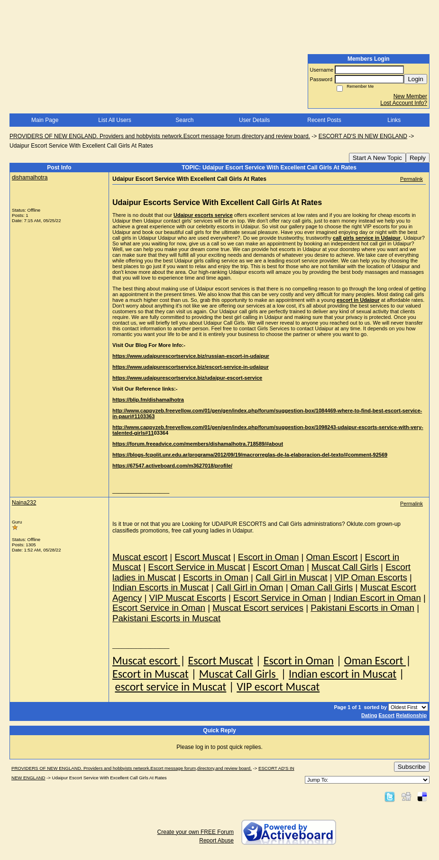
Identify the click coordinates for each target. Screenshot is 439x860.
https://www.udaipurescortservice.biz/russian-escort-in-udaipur (190, 356)
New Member (410, 96)
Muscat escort (146, 660)
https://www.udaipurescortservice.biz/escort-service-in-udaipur (190, 367)
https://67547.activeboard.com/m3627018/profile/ (172, 465)
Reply (418, 157)
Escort (387, 715)
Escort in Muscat (150, 674)
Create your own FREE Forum (195, 832)
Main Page (44, 120)
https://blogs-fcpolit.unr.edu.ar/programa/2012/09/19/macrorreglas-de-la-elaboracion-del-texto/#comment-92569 (249, 455)
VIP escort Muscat (278, 686)
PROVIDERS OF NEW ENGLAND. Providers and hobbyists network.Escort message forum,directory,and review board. (159, 136)
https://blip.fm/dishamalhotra (148, 399)
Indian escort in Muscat (342, 674)
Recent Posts (324, 120)
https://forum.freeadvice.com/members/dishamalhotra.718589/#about (197, 444)
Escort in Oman (299, 660)
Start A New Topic (377, 157)
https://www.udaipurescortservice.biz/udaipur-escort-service (187, 378)
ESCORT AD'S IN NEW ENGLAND (363, 136)
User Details (254, 120)
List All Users (114, 120)
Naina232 (24, 502)
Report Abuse (216, 840)
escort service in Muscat (170, 686)
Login (415, 79)
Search (184, 120)
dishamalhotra (29, 177)
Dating (369, 715)
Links (394, 120)
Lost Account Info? (403, 103)
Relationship (411, 715)
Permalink (411, 179)
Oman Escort (375, 660)
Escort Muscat (220, 660)
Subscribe (412, 766)
